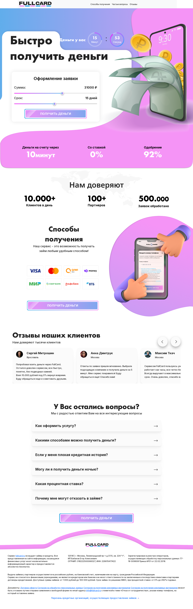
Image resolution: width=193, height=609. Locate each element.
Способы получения (100, 4)
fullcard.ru (20, 556)
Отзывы (133, 4)
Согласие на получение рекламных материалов (106, 588)
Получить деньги (48, 113)
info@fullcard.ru (93, 590)
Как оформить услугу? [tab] (96, 426)
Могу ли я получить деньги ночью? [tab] (96, 469)
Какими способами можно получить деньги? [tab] (96, 440)
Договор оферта (28, 588)
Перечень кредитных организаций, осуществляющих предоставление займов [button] (95, 598)
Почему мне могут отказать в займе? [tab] (96, 498)
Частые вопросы (120, 4)
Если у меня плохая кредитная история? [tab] (96, 455)
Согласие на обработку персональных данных (60, 588)
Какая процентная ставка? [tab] (96, 484)
